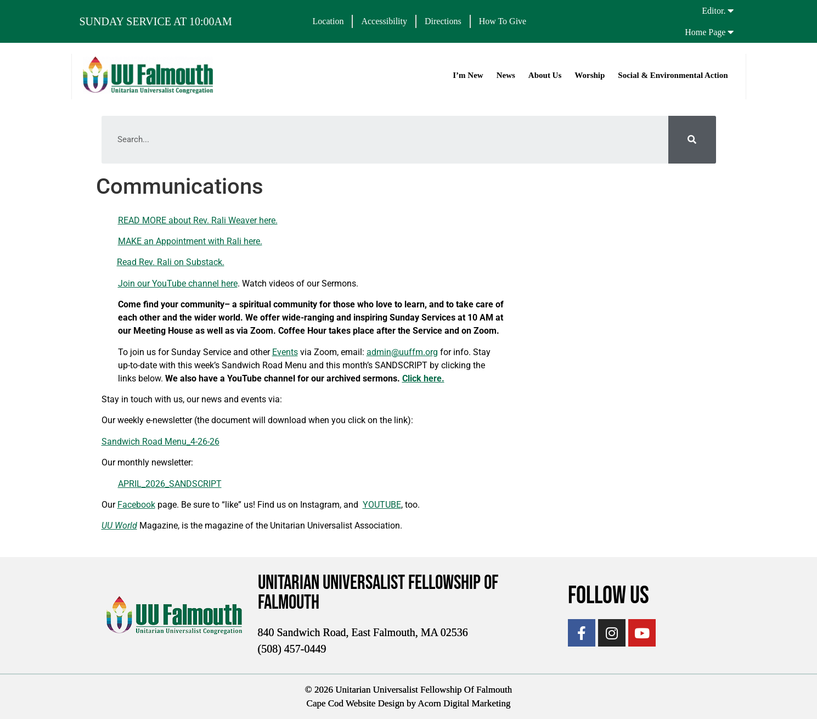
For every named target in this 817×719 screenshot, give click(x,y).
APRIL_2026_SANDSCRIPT (170, 484)
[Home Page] (730, 32)
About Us (544, 75)
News (505, 75)
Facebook (136, 504)
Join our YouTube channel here (178, 283)
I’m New (467, 75)
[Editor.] (730, 10)
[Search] (692, 140)
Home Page (705, 32)
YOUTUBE (382, 504)
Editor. (713, 10)
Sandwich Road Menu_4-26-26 (160, 441)
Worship (589, 75)
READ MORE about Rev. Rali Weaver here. (198, 220)
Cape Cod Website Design (355, 703)
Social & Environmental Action (672, 75)
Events (285, 352)
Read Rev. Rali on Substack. (170, 262)
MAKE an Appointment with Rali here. (190, 241)
